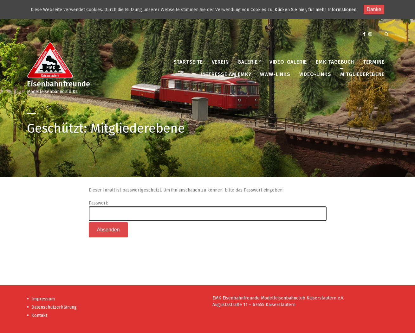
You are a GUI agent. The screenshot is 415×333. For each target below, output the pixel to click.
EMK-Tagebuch (335, 62)
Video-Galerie (288, 62)
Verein (220, 62)
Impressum (43, 299)
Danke (373, 9)
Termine (374, 62)
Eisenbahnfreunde (58, 83)
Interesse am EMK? (226, 74)
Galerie (247, 62)
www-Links (275, 74)
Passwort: (208, 210)
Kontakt (39, 315)
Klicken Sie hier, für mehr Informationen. (316, 9)
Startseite (188, 62)
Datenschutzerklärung (54, 307)
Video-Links (315, 74)
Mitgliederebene (362, 74)
